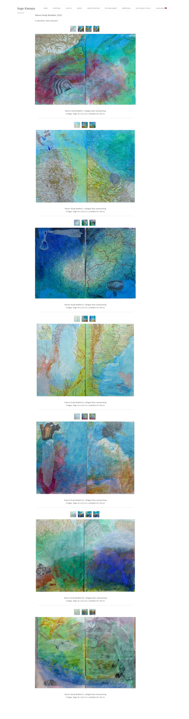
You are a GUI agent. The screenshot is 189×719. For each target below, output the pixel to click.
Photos (69, 8)
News (46, 8)
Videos (79, 8)
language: (161, 8)
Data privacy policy (143, 8)
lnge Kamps (26, 8)
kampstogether (93, 8)
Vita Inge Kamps (111, 8)
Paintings (57, 8)
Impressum (126, 8)
